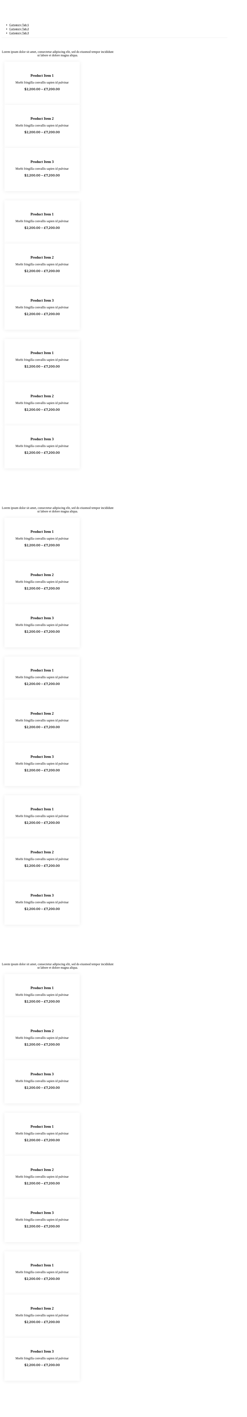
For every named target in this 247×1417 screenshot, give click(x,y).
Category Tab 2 (19, 28)
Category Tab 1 (19, 24)
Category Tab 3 (19, 33)
